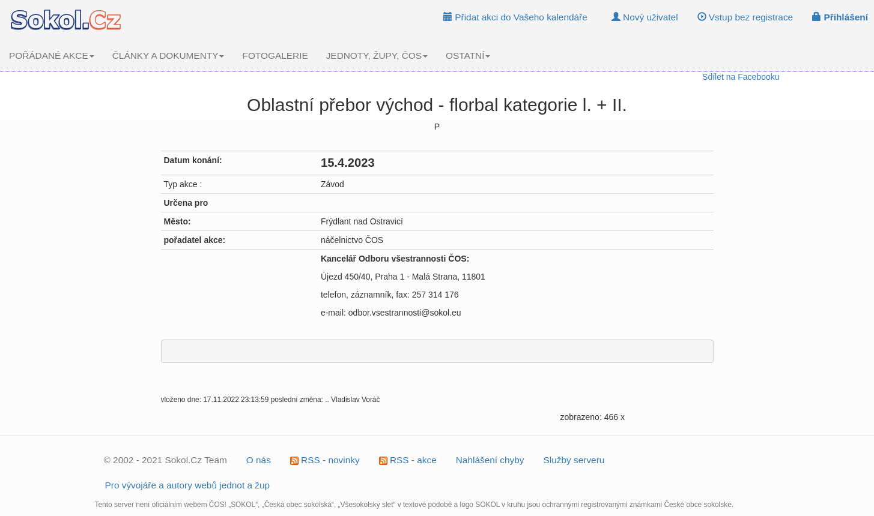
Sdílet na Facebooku (740, 77)
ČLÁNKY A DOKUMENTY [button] (168, 55)
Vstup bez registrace (745, 17)
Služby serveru (574, 460)
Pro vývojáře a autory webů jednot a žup (187, 485)
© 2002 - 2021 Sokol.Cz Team (165, 460)
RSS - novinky (325, 460)
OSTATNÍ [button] (468, 55)
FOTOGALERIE (275, 55)
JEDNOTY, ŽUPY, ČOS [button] (377, 55)
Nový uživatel (644, 17)
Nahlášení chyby (490, 460)
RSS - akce (408, 460)
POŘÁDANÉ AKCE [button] (51, 55)
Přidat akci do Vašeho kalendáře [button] (515, 17)
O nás (258, 460)
